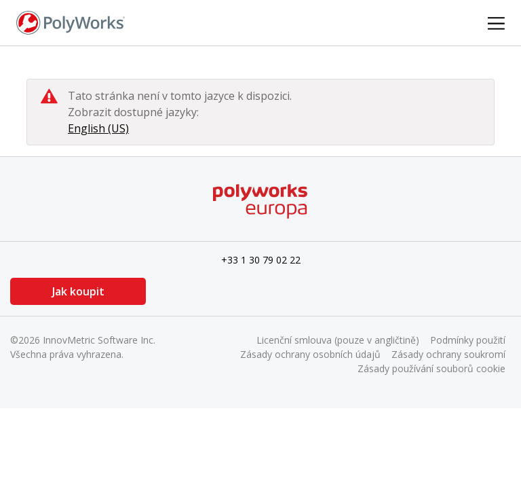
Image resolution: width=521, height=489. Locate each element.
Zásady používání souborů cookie (431, 368)
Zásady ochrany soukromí (448, 354)
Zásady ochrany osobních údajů (310, 354)
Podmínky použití (467, 339)
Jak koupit (78, 291)
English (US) (98, 128)
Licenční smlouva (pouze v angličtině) (337, 339)
